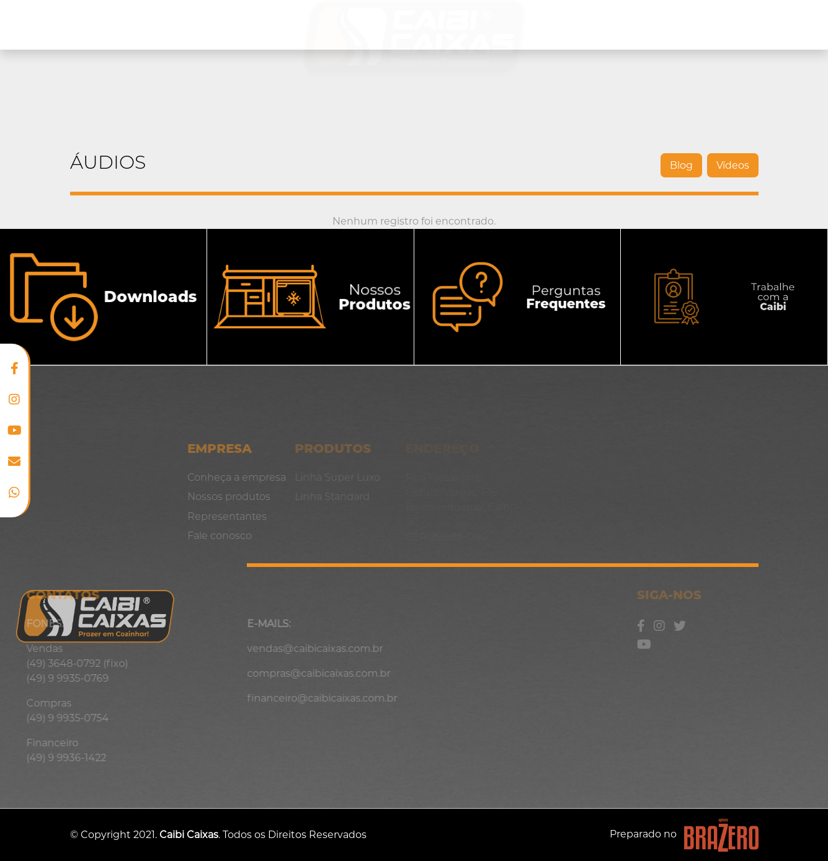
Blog (746, 25)
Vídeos (727, 165)
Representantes (662, 24)
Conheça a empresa (77, 24)
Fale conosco (173, 536)
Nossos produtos (209, 24)
